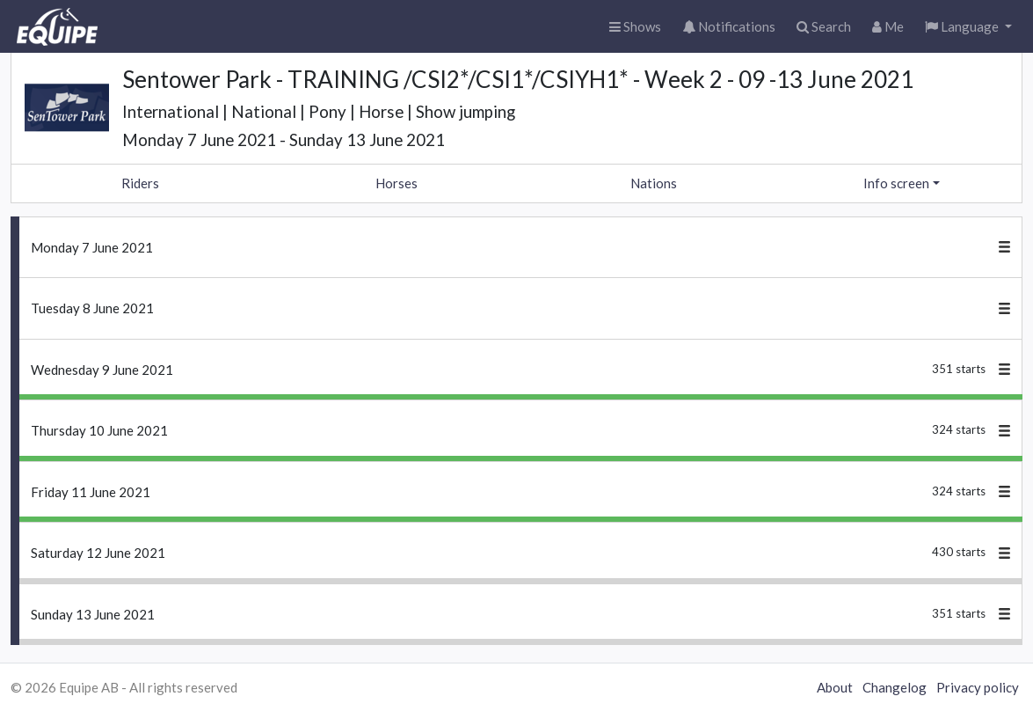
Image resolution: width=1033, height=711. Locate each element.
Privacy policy (977, 687)
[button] (968, 27)
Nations (653, 183)
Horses (396, 183)
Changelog (894, 687)
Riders (140, 183)
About (835, 687)
